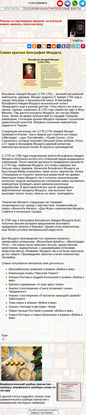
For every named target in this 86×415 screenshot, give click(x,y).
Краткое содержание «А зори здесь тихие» (36, 284)
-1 (3, 338)
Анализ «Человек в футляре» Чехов (32, 306)
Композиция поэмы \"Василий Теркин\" (34, 273)
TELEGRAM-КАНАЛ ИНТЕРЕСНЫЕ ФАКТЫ (52, 8)
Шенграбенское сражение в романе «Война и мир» (42, 269)
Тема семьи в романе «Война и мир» (33, 302)
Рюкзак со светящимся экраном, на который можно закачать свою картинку (31, 23)
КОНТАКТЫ (12, 8)
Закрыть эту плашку (41, 412)
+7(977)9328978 (37, 3)
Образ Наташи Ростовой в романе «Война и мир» (41, 310)
